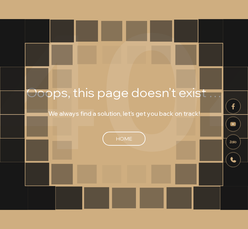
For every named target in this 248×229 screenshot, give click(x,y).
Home (124, 138)
